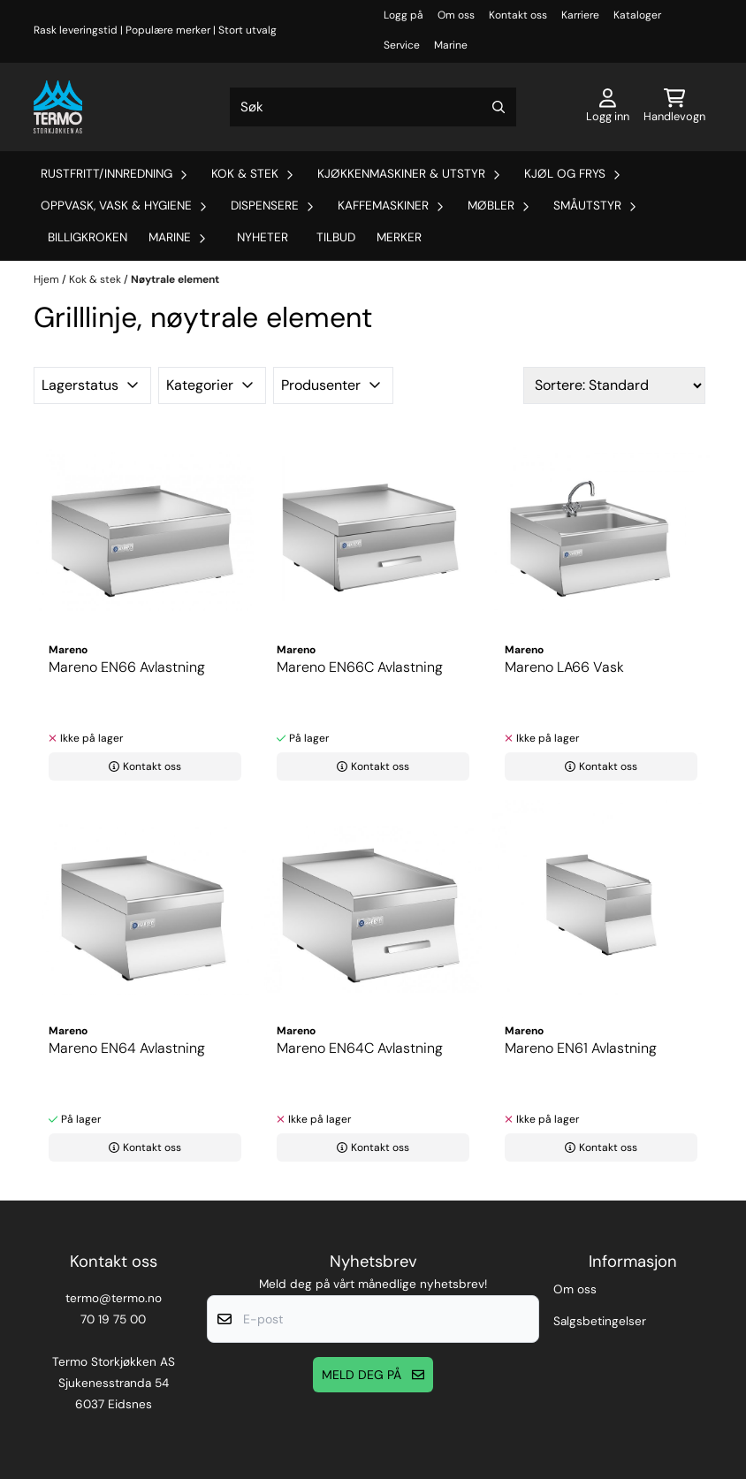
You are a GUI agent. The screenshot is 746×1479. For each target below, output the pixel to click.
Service (402, 45)
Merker (399, 237)
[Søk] (373, 107)
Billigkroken (87, 237)
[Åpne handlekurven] (674, 107)
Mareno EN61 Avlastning (581, 1048)
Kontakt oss (518, 15)
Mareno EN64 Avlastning (127, 1048)
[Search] (498, 107)
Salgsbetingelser (599, 1321)
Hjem (48, 279)
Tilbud (335, 237)
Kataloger (637, 15)
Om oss (456, 15)
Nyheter (262, 237)
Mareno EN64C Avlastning (360, 1048)
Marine (451, 45)
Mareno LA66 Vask (564, 667)
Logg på (403, 15)
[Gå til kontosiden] (607, 107)
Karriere (580, 15)
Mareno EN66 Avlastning (127, 667)
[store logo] (58, 106)
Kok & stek (96, 279)
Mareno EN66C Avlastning (360, 667)
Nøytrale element (175, 279)
